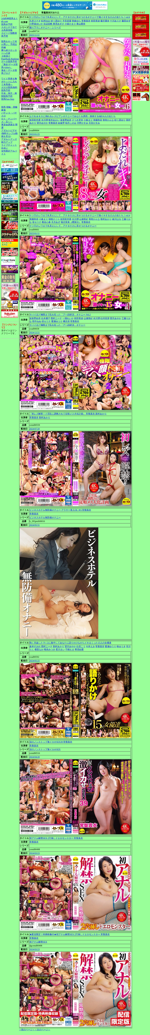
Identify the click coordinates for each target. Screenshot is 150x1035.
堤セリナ (36, 222)
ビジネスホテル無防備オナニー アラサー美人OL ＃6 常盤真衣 (60, 510)
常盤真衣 (85, 21)
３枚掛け (5, 56)
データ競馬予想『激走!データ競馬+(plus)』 (9, 64)
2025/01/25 (34, 134)
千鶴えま (69, 649)
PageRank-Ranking (10, 59)
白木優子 (45, 318)
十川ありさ (115, 21)
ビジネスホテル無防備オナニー (45, 517)
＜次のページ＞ (42, 1029)
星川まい (60, 649)
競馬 (3, 107)
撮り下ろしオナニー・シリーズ (45, 27)
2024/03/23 (34, 853)
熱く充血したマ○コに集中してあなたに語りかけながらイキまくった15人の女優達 (70, 643)
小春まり (88, 120)
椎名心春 (46, 222)
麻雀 (3, 110)
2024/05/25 (34, 660)
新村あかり (106, 219)
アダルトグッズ (9, 139)
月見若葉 (66, 21)
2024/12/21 (34, 332)
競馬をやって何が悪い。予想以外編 (9, 44)
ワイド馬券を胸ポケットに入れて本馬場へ (9, 81)
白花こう (80, 646)
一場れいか (68, 318)
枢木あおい (54, 120)
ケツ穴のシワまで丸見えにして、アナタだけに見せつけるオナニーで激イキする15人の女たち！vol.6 (79, 17)
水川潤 (44, 120)
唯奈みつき (49, 649)
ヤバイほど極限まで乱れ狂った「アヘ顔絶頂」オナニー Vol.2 (60, 314)
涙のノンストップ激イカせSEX (44, 749)
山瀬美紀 (83, 219)
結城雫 (61, 123)
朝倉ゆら (76, 21)
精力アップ (6, 142)
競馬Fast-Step (7, 99)
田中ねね (36, 321)
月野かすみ (82, 123)
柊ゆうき (121, 646)
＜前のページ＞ (27, 1029)
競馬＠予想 (6, 24)
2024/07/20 (34, 429)
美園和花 (97, 120)
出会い (4, 148)
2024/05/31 (34, 525)
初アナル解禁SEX (38, 942)
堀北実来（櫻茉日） (71, 222)
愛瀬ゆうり (56, 321)
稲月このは (70, 123)
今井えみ (90, 646)
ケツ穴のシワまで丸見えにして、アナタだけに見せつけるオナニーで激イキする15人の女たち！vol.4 (79, 215)
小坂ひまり (70, 24)
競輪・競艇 (11, 107)
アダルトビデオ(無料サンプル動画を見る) (9, 133)
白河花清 (104, 318)
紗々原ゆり (56, 21)
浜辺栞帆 (47, 24)
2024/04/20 (34, 757)
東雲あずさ (58, 24)
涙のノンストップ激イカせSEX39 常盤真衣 (50, 742)
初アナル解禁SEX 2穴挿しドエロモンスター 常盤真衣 (56, 838)
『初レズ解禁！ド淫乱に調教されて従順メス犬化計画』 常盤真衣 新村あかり (68, 414)
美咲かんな (108, 120)
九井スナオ (35, 21)
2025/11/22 (34, 35)
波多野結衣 (65, 120)
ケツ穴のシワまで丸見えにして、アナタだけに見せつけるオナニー (63, 226)
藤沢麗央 (104, 21)
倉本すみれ (35, 646)
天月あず (55, 222)
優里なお (38, 649)
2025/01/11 (34, 233)
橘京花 (66, 321)
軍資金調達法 (8, 124)
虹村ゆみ (45, 21)
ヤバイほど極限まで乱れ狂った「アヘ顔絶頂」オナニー (57, 325)
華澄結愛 (79, 649)
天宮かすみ (94, 123)
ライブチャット (9, 145)
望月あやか (42, 123)
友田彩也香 (35, 120)
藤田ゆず (126, 21)
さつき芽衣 (77, 120)
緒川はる (116, 219)
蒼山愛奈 (80, 24)
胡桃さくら (54, 219)
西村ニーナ (56, 318)
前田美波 (95, 21)
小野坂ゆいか (36, 24)
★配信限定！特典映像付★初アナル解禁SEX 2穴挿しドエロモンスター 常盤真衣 (69, 934)
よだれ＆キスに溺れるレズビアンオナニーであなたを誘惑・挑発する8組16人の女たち (72, 116)
